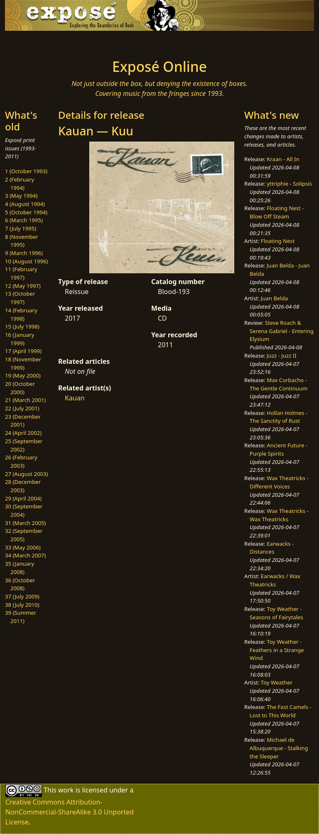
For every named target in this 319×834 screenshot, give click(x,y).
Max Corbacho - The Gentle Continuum (278, 384)
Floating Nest (278, 241)
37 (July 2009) (22, 596)
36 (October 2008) (20, 584)
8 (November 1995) (21, 241)
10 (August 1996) (26, 261)
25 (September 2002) (23, 445)
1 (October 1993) (26, 171)
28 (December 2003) (23, 486)
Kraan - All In (283, 159)
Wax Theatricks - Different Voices (279, 482)
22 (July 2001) (22, 408)
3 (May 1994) (21, 195)
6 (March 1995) (24, 220)
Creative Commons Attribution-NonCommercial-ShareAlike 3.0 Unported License (69, 812)
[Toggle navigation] (31, 42)
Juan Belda (274, 298)
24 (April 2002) (23, 433)
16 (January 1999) (19, 339)
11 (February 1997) (21, 273)
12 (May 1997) (23, 285)
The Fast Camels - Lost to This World (281, 711)
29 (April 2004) (23, 498)
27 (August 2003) (26, 474)
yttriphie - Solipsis (289, 183)
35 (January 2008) (19, 568)
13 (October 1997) (20, 298)
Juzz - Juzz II (281, 355)
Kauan (75, 397)
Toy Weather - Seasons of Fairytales (276, 613)
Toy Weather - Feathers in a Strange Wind (277, 650)
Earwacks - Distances (272, 548)
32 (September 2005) (23, 535)
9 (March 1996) (24, 253)
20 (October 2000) (20, 388)
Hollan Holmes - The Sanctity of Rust (278, 417)
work (66, 789)
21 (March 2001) (25, 400)
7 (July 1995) (20, 228)
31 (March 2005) (25, 523)
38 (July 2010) (22, 604)
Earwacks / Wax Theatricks (275, 580)
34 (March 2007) (25, 555)
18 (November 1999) (23, 363)
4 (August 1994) (25, 204)
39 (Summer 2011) (20, 617)
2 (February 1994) (19, 183)
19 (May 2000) (23, 375)
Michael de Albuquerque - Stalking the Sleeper (279, 748)
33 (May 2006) (23, 547)
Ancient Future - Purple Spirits (278, 449)
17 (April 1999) (23, 351)
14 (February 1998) (21, 314)
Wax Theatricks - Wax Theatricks (279, 515)
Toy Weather (276, 682)
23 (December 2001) (23, 421)
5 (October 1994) (26, 212)
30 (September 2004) (23, 510)
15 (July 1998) (22, 326)
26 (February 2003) (21, 461)
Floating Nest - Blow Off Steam (277, 212)
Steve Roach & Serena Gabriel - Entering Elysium (282, 331)
